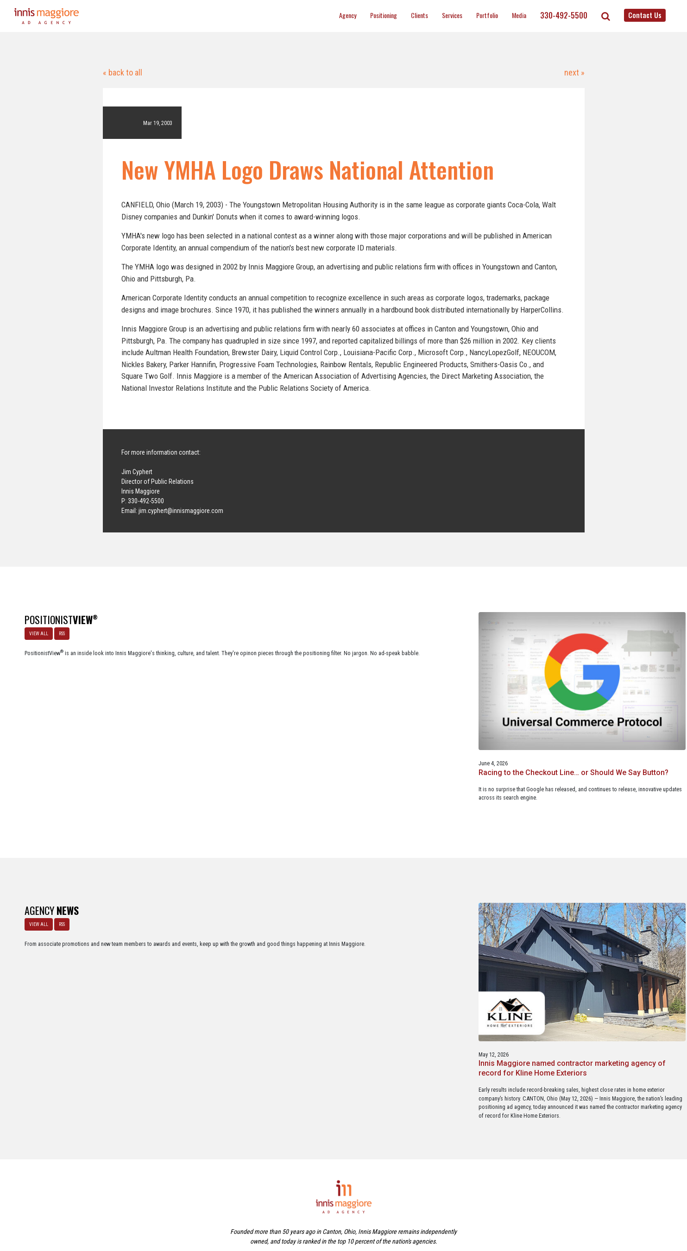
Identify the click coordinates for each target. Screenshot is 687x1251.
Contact (349, 1204)
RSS (58, 629)
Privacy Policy (382, 1204)
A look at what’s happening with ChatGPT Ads (341, 699)
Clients (419, 15)
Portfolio (487, 15)
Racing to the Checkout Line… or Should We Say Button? (198, 704)
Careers (298, 1204)
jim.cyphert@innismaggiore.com (181, 510)
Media (519, 15)
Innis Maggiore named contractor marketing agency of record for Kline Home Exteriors (203, 944)
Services (452, 15)
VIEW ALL (34, 629)
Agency (347, 15)
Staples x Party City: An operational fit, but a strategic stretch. (472, 704)
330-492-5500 (563, 15)
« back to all (122, 72)
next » (573, 72)
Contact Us (645, 15)
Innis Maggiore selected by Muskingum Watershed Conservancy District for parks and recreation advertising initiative (342, 949)
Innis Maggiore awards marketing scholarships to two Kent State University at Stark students (479, 944)
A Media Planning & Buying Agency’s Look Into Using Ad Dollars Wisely (615, 704)
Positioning (383, 15)
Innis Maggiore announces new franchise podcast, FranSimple (616, 940)
